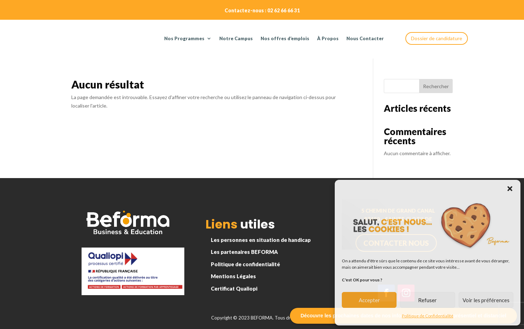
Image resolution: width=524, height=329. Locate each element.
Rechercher (436, 86)
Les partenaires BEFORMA (244, 252)
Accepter (369, 300)
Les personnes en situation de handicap (261, 240)
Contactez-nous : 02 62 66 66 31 (262, 10)
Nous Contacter (365, 38)
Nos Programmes (184, 38)
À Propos (328, 38)
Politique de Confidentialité (427, 315)
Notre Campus (236, 38)
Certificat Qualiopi (234, 288)
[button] (509, 188)
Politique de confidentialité (245, 264)
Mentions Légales (233, 276)
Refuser (427, 300)
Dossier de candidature (436, 38)
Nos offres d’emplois (285, 38)
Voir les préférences (486, 300)
